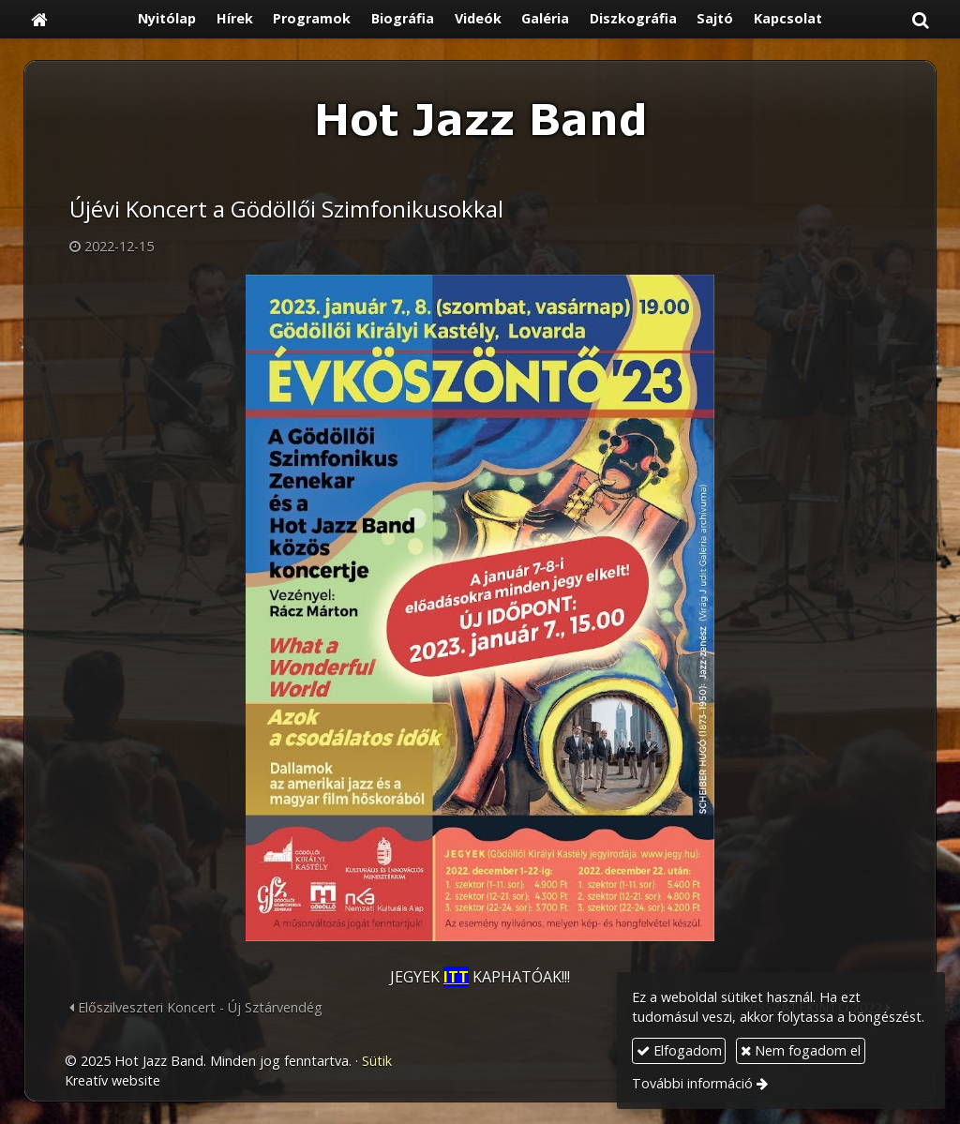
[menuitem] (167, 19)
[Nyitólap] (39, 19)
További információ (692, 1083)
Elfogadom (679, 1050)
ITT (456, 977)
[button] (921, 19)
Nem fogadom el (801, 1050)
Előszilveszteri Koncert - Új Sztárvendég (195, 1007)
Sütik (377, 1061)
